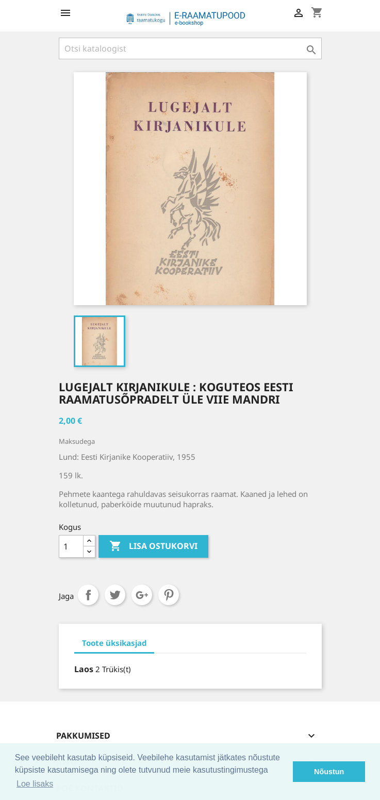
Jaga (88, 595)
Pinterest (168, 595)
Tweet (115, 595)
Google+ (141, 595)
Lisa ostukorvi (153, 546)
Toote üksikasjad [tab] (114, 643)
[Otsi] (190, 48)
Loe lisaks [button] (34, 783)
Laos (83, 669)
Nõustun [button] (329, 772)
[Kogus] (71, 546)
